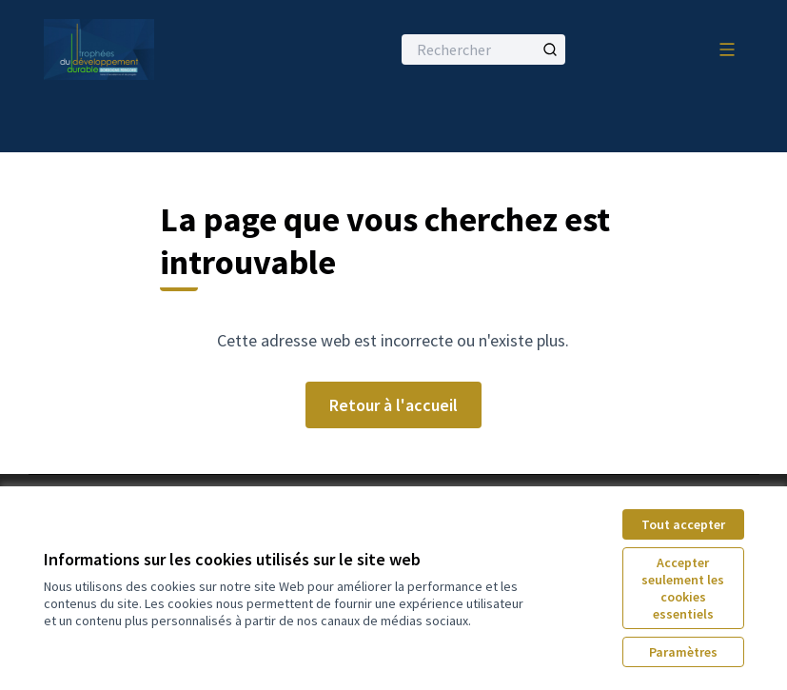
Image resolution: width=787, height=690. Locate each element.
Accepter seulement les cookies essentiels (682, 588)
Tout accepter (683, 524)
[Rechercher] (483, 49)
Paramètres (683, 651)
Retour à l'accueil (393, 405)
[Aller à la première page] (170, 49)
